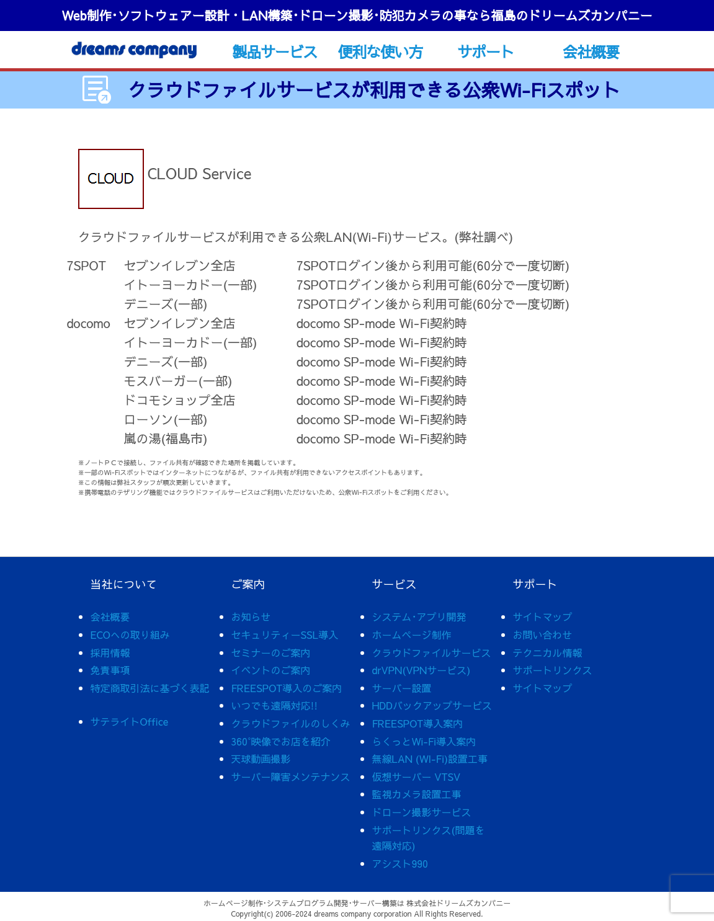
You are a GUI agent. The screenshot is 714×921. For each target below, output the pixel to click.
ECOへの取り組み (130, 634)
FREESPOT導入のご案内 (286, 688)
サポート (485, 51)
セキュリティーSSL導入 (285, 634)
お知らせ (251, 616)
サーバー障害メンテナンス (290, 776)
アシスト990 (400, 863)
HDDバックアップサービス (432, 705)
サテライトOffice (130, 721)
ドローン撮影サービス (421, 812)
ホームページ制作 (412, 634)
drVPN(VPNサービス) (421, 670)
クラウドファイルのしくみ (290, 723)
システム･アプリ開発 (419, 616)
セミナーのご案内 (271, 652)
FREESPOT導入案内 (417, 723)
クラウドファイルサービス (431, 652)
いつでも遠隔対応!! (274, 705)
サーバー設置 (402, 688)
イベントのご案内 (271, 670)
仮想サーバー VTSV (416, 776)
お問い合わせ (543, 634)
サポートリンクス (552, 670)
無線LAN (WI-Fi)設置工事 (430, 758)
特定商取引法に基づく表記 (150, 688)
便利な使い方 (379, 51)
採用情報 (110, 652)
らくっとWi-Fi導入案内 (424, 741)
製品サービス (274, 51)
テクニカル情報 (547, 652)
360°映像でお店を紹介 (281, 741)
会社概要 (591, 51)
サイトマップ (543, 616)
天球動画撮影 (261, 758)
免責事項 (110, 670)
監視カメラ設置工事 (417, 794)
